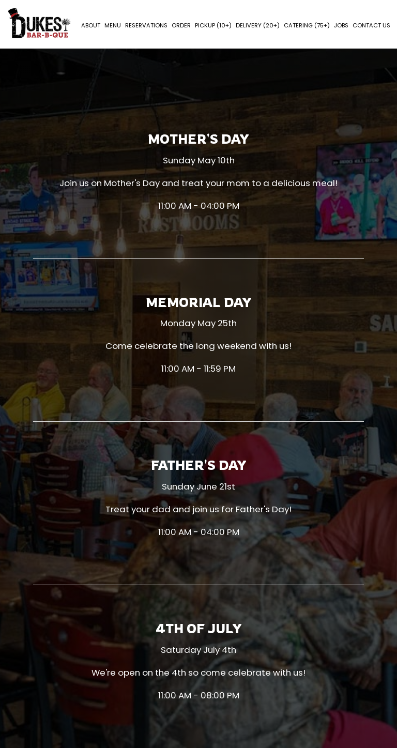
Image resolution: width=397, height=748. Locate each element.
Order (180, 26)
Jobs (340, 26)
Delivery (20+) (257, 26)
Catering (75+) (306, 26)
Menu (112, 26)
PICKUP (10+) (212, 26)
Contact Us (371, 26)
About (90, 26)
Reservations (146, 26)
